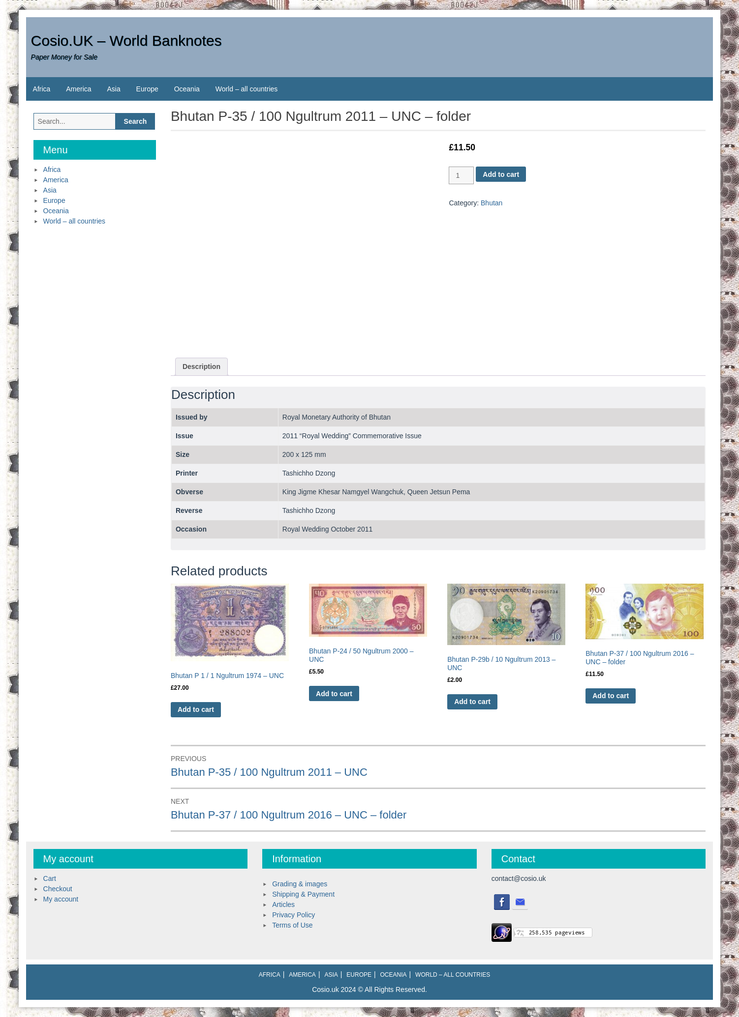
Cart (49, 878)
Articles (283, 904)
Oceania (187, 89)
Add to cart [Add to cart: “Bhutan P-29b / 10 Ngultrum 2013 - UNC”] (472, 702)
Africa (42, 89)
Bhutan (491, 203)
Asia (113, 89)
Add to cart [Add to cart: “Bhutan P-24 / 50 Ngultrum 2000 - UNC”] (334, 694)
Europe (147, 89)
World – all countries (247, 89)
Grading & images (299, 884)
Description (201, 366)
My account (61, 899)
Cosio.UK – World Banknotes (126, 40)
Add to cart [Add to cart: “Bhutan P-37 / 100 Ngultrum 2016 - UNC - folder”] (610, 696)
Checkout (57, 889)
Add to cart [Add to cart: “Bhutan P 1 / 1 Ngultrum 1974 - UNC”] (196, 709)
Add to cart (501, 174)
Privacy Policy (293, 915)
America (78, 89)
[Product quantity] (461, 175)
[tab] (201, 367)
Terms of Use (292, 925)
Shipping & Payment (303, 894)
